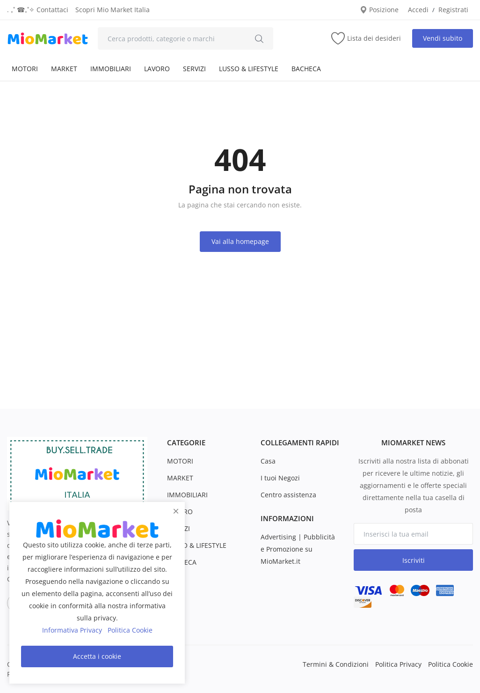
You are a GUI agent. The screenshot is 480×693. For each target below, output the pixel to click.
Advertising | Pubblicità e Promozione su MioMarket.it (298, 549)
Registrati (453, 9)
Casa (268, 461)
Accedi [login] (418, 9)
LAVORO (157, 68)
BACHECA (306, 68)
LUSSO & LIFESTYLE (248, 68)
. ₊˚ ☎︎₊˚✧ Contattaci (37, 9)
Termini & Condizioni (336, 664)
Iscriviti (413, 560)
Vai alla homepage (240, 241)
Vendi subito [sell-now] (442, 38)
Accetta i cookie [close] (97, 656)
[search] (259, 38)
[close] (176, 511)
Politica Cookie (450, 664)
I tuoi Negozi (280, 477)
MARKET (64, 68)
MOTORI (25, 68)
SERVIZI (194, 68)
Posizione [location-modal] (379, 9)
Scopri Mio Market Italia (112, 9)
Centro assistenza (288, 494)
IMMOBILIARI (110, 68)
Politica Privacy (398, 664)
